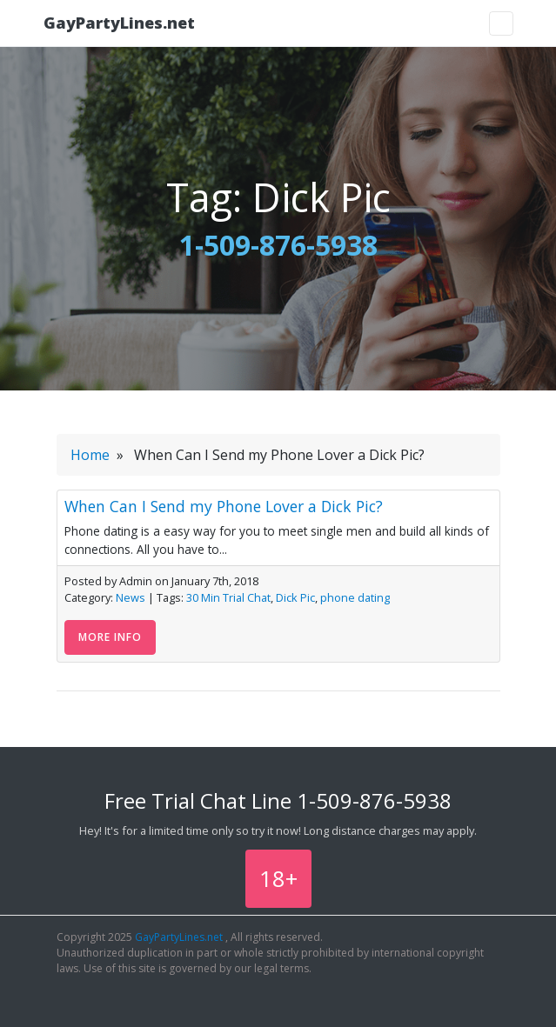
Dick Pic (295, 597)
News (130, 597)
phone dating (355, 597)
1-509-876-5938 (278, 244)
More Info (110, 637)
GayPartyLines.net (119, 22)
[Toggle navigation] (501, 23)
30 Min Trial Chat (228, 597)
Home (90, 454)
